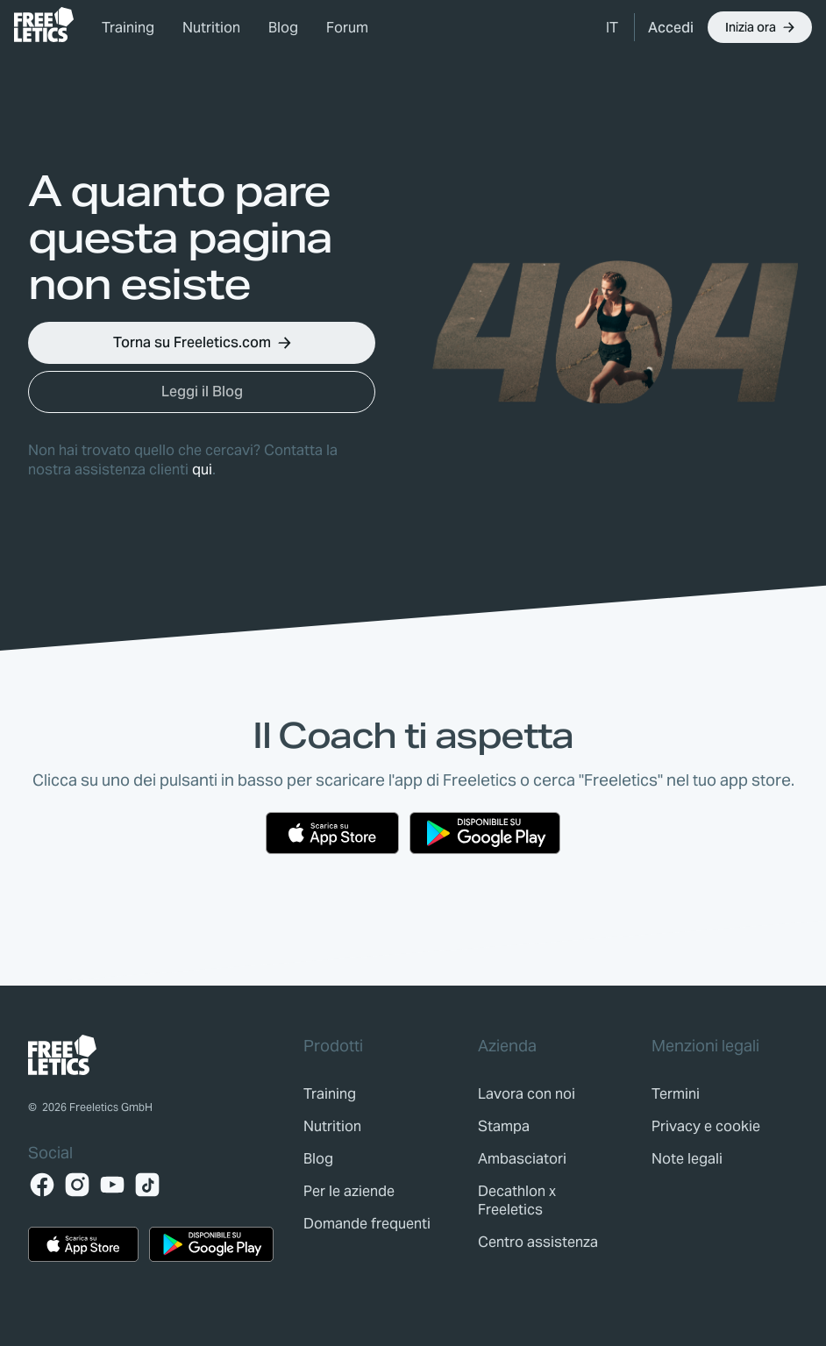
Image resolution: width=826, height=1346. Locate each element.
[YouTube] (112, 1185)
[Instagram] (77, 1185)
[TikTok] (147, 1185)
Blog (283, 27)
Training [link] (128, 27)
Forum (347, 27)
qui (202, 469)
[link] (44, 24)
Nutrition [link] (211, 27)
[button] (613, 27)
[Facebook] (42, 1185)
